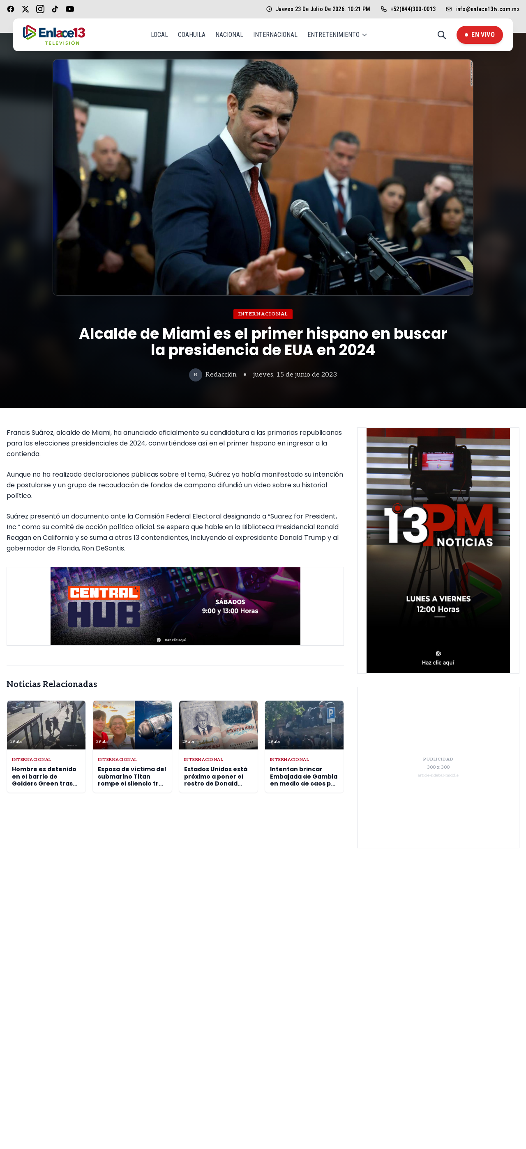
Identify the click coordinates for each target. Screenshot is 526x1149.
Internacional (275, 35)
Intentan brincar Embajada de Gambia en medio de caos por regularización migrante (304, 783)
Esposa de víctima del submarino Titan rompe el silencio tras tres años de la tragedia (132, 783)
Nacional (229, 35)
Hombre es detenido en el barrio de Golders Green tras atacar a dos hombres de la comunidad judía (44, 787)
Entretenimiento (337, 35)
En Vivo (480, 35)
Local (159, 35)
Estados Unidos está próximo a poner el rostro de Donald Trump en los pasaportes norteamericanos (215, 787)
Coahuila (191, 35)
